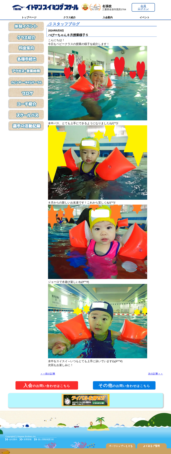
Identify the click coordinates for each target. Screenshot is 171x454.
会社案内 (13, 439)
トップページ (29, 17)
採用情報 (28, 439)
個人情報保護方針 (46, 439)
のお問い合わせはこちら (46, 385)
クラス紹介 (69, 17)
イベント (144, 17)
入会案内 (108, 17)
